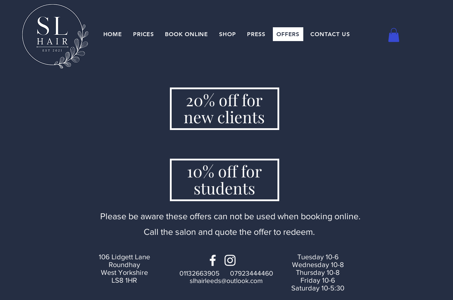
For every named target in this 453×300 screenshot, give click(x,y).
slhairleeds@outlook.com (226, 280)
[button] (394, 35)
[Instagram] (230, 260)
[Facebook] (212, 260)
